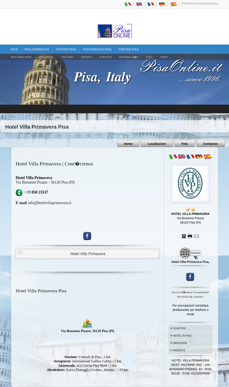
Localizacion (157, 144)
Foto (184, 144)
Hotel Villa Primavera (88, 254)
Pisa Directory (21, 57)
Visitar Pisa (66, 49)
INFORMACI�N (128, 57)
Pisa (14, 49)
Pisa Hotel (46, 57)
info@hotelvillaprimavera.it (43, 203)
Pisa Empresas (37, 49)
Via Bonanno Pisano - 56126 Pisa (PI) (45, 182)
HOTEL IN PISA (182, 335)
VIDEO (164, 57)
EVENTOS (105, 57)
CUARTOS (179, 328)
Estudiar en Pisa (97, 49)
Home (128, 144)
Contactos (210, 144)
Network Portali (207, 3)
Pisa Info (67, 57)
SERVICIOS (180, 343)
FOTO (149, 57)
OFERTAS (86, 57)
